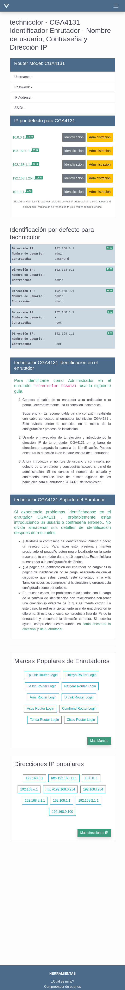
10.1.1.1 (19, 192)
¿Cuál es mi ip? (62, 981)
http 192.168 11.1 (64, 778)
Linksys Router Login (80, 675)
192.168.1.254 (23, 178)
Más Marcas (99, 740)
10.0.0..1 (91, 778)
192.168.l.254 (93, 789)
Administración (100, 137)
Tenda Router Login (44, 719)
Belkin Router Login (41, 686)
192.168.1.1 (21, 164)
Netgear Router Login (80, 686)
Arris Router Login (43, 697)
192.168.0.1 (21, 151)
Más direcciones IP (94, 833)
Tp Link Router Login (42, 675)
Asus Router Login (40, 708)
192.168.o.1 (29, 789)
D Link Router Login (78, 697)
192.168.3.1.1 (35, 800)
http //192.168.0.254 (60, 789)
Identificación (73, 137)
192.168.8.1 (34, 778)
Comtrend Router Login (79, 708)
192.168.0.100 (62, 811)
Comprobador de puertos (62, 986)
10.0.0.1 (19, 137)
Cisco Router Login (81, 719)
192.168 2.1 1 (88, 800)
